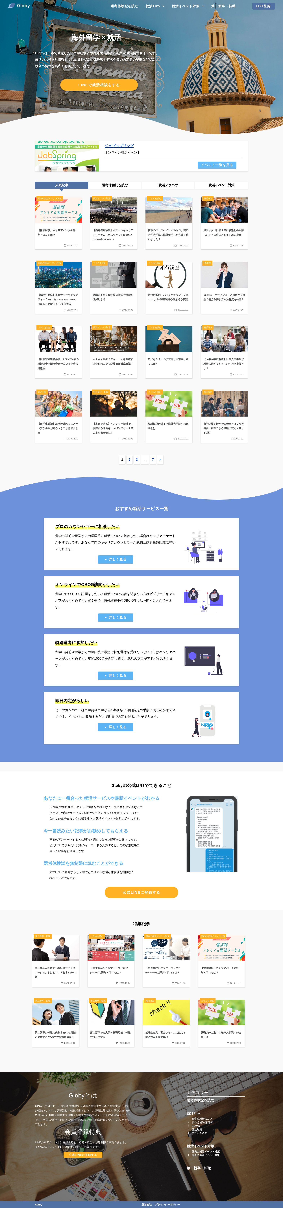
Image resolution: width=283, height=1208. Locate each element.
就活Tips (153, 6)
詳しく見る (118, 559)
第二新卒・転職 (223, 6)
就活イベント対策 (186, 6)
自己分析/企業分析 (202, 1122)
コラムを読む (199, 1133)
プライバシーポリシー (167, 1204)
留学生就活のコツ (202, 1118)
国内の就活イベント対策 (206, 1151)
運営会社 (147, 1204)
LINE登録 (263, 6)
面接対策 (197, 1129)
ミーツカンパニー (68, 710)
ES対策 (196, 1126)
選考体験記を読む (124, 6)
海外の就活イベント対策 (206, 1155)
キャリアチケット (162, 536)
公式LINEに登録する (141, 892)
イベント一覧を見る (217, 165)
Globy (38, 1204)
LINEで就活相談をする (99, 85)
